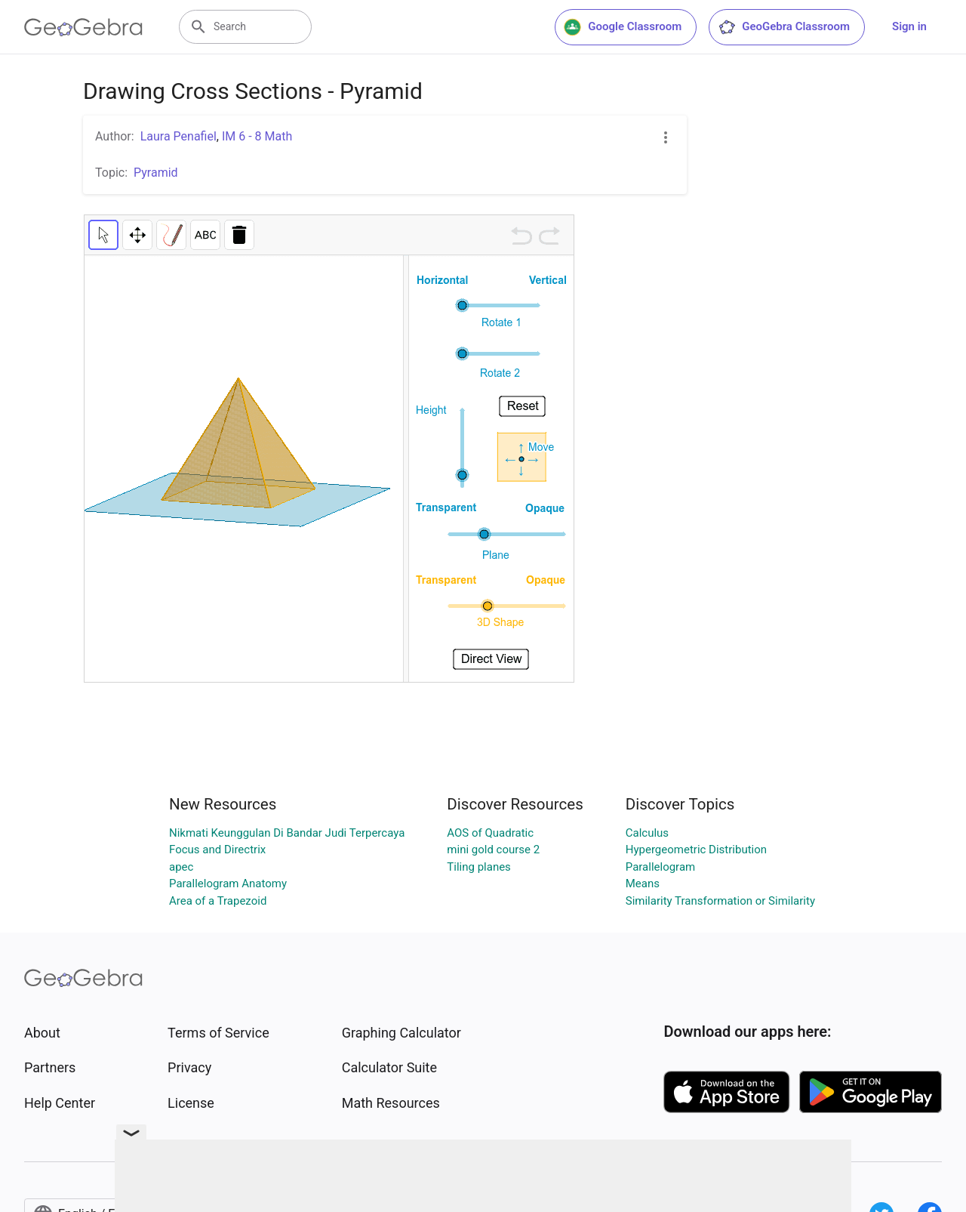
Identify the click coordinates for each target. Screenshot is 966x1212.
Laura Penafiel (178, 136)
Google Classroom (622, 27)
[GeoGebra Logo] (83, 27)
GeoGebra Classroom (784, 27)
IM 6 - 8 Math (257, 136)
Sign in (909, 26)
